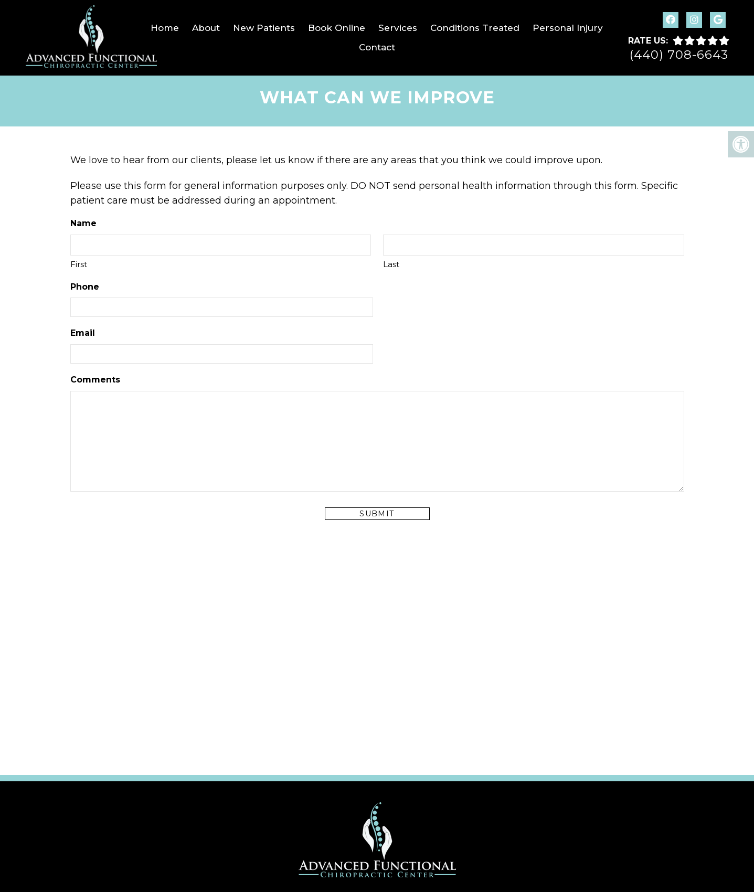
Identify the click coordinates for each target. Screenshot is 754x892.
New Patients (264, 28)
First (78, 264)
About (206, 28)
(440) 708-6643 (679, 55)
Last (391, 264)
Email (82, 333)
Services (397, 28)
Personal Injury (568, 28)
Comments (95, 380)
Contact (377, 47)
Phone (84, 287)
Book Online (336, 28)
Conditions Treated (474, 28)
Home (165, 28)
